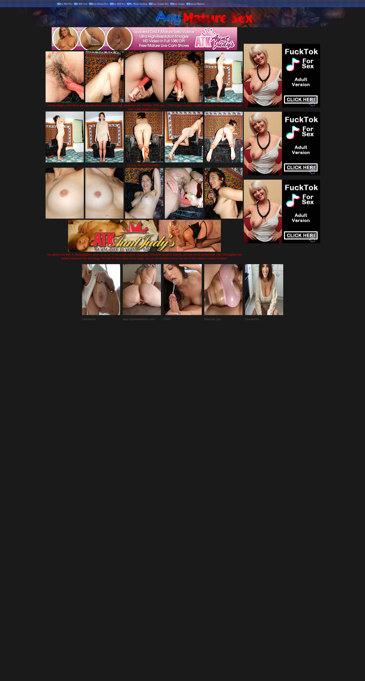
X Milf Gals (82, 4)
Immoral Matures (197, 4)
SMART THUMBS (191, 574)
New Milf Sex (118, 4)
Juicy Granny (178, 4)
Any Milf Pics (65, 4)
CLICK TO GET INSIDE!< (144, 165)
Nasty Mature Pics (100, 4)
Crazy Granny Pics (160, 4)
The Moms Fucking (138, 4)
